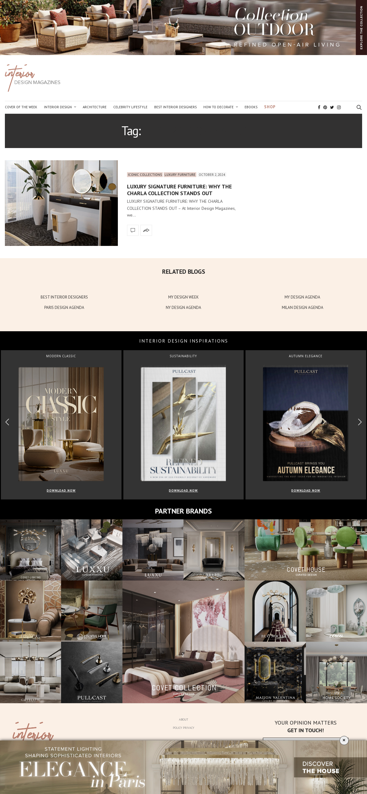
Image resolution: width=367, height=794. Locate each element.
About (183, 720)
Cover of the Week (21, 107)
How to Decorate (218, 107)
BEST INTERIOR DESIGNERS (64, 297)
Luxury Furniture (180, 175)
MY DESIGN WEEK (183, 297)
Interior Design (58, 107)
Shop (270, 106)
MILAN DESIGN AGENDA (302, 307)
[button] (360, 422)
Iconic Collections (145, 175)
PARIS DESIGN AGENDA (64, 307)
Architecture (95, 107)
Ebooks (251, 107)
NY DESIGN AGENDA (183, 307)
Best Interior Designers (175, 107)
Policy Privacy (183, 728)
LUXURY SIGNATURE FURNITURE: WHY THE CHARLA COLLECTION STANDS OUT (179, 190)
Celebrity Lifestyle (130, 107)
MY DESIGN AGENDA (302, 297)
